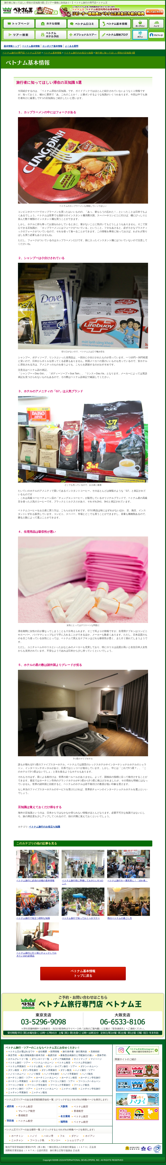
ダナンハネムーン (89, 1066)
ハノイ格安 (34, 1074)
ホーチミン (17, 1135)
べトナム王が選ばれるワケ (21, 1051)
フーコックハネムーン (89, 1081)
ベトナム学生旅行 (83, 1062)
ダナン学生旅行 (30, 1070)
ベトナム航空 (25, 1106)
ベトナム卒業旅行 (17, 1066)
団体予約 (101, 1055)
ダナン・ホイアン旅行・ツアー (61, 1066)
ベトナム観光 (36, 1066)
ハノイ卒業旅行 (70, 1074)
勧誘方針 (52, 1055)
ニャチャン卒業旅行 (18, 1092)
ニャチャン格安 (69, 1088)
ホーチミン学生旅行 (90, 1077)
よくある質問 (71, 46)
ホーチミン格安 (69, 1077)
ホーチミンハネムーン (47, 1077)
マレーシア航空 (26, 1111)
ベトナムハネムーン (44, 1062)
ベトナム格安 (63, 1062)
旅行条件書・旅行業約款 (75, 1051)
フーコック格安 (16, 1085)
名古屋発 (65, 1116)
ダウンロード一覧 (40, 1059)
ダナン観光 (66, 1070)
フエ (62, 1135)
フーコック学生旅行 (37, 1085)
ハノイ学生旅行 (51, 1074)
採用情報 (54, 1051)
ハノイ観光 (87, 1074)
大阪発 (64, 1106)
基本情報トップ (11, 46)
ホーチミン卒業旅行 (18, 1081)
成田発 (10, 1106)
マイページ (96, 1059)
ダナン (75, 1135)
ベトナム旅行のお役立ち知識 (44, 826)
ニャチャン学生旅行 (90, 1088)
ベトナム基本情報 (31, 46)
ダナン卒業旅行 (49, 1070)
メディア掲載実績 (61, 1059)
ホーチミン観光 (39, 1081)
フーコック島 (37, 1140)
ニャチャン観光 (39, 1092)
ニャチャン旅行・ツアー (20, 1088)
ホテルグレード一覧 (18, 1059)
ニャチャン (17, 1140)
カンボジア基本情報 (52, 46)
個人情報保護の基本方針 (32, 1055)
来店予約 (12, 1055)
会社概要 (42, 1051)
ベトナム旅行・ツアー (19, 1062)
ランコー (55, 1140)
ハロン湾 (48, 1135)
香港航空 (23, 1115)
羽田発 (10, 1120)
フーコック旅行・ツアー (62, 1081)
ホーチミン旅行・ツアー (20, 1077)
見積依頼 (95, 1051)
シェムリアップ (75, 1140)
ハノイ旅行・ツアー (85, 1070)
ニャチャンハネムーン (47, 1088)
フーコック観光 (81, 1085)
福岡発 (64, 1121)
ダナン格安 (13, 1070)
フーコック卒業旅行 (60, 1085)
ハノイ (33, 1135)
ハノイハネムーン (17, 1074)
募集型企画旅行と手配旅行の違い (77, 1055)
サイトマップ (80, 1059)
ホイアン (90, 1135)
